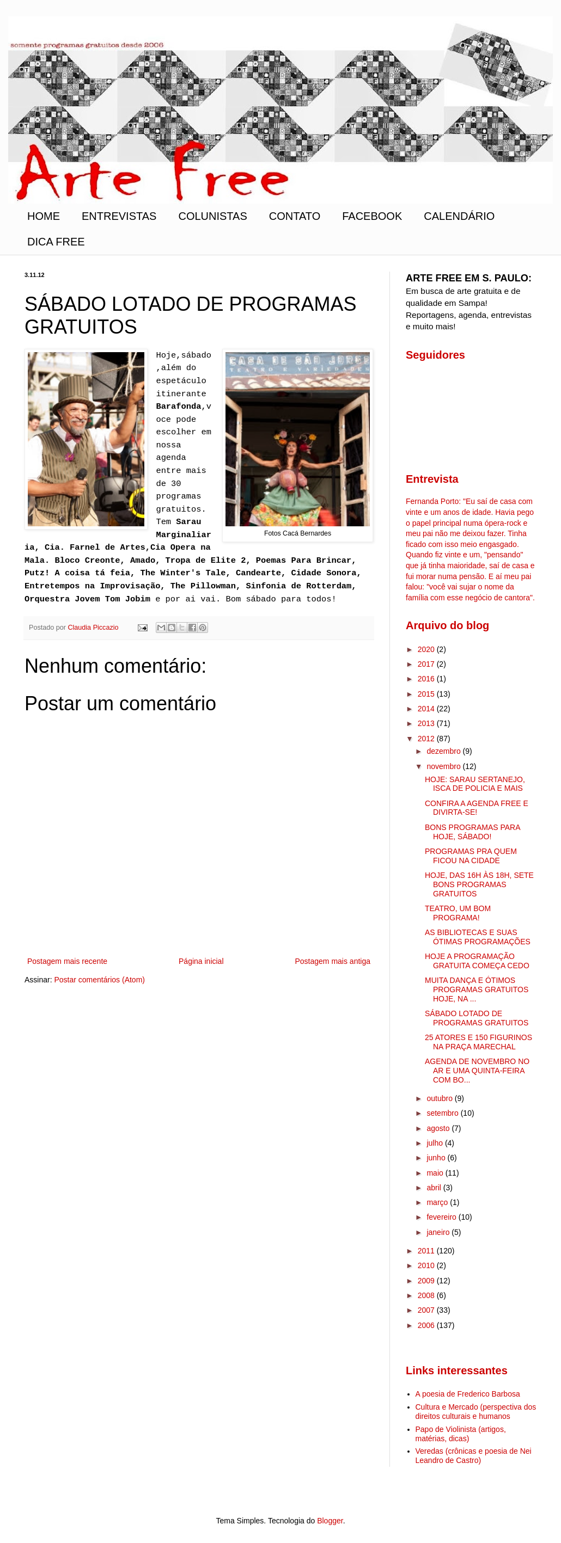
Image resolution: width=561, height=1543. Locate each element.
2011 (427, 1250)
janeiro (439, 1232)
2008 (427, 1295)
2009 (427, 1280)
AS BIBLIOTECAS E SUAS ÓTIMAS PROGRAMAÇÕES (477, 937)
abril (434, 1187)
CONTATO (294, 216)
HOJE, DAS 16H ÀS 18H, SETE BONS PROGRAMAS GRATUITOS (479, 884)
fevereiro (442, 1217)
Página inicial (201, 961)
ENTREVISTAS (119, 216)
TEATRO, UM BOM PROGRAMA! (458, 913)
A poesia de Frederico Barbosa (468, 1394)
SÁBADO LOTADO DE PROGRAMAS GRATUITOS (476, 1018)
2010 (427, 1265)
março (438, 1202)
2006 (427, 1325)
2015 (427, 694)
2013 (427, 723)
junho (436, 1157)
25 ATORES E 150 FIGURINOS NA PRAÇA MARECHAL (478, 1042)
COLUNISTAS (212, 216)
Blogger (330, 1520)
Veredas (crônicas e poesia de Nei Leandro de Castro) (474, 1456)
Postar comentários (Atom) (99, 979)
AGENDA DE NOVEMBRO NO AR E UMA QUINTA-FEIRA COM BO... (477, 1070)
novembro (444, 766)
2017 (427, 664)
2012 (427, 738)
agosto (439, 1128)
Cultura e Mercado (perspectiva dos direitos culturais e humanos (476, 1412)
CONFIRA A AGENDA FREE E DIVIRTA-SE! (476, 808)
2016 (427, 678)
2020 (427, 649)
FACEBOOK (372, 216)
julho (435, 1143)
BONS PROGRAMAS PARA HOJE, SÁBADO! (472, 832)
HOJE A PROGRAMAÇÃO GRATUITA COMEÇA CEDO (477, 961)
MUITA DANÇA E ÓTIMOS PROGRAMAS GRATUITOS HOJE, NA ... (476, 989)
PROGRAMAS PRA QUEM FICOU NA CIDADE (471, 856)
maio (435, 1173)
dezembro (444, 751)
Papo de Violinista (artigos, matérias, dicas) (461, 1434)
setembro (443, 1113)
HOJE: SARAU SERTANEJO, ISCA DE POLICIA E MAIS (475, 784)
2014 (427, 708)
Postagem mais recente (67, 961)
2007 (427, 1310)
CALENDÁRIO (459, 216)
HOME (43, 216)
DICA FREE (56, 242)
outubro (440, 1098)
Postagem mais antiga (332, 961)
